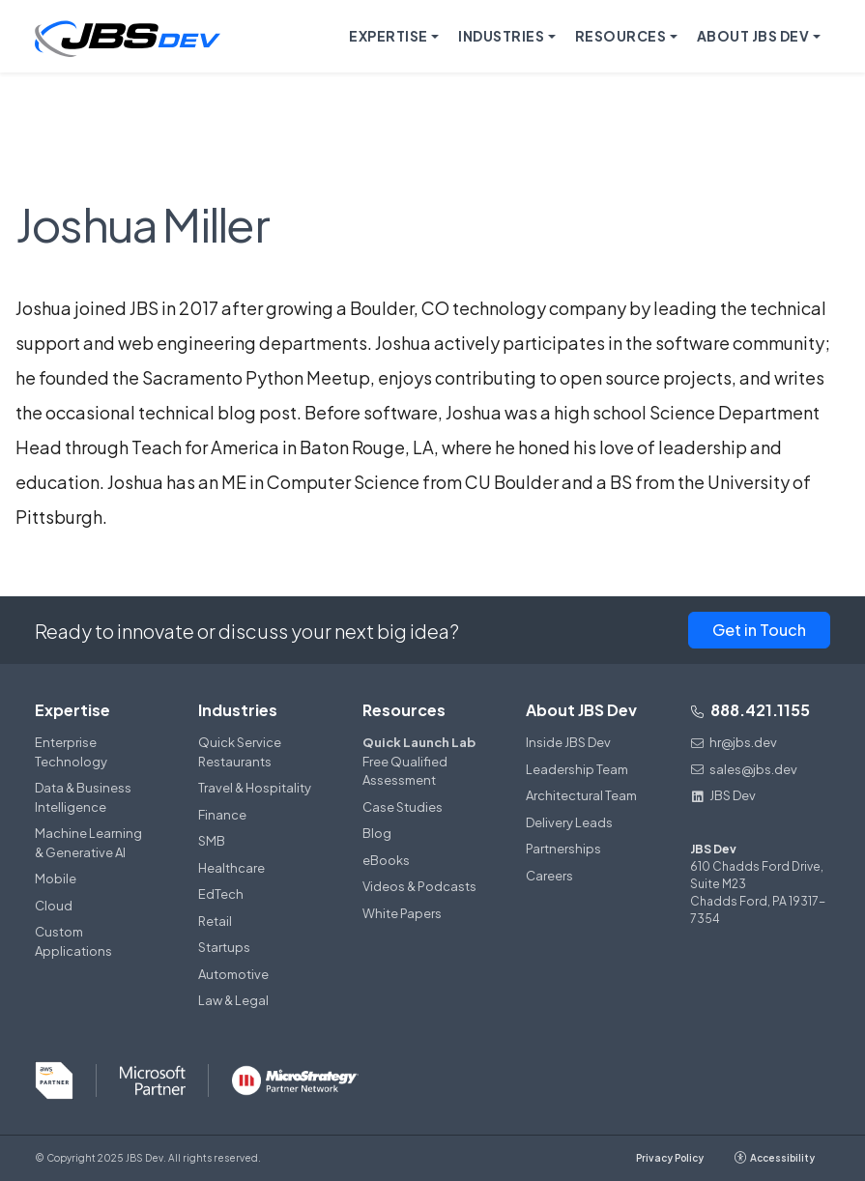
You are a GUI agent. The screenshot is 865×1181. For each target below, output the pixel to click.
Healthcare (231, 868)
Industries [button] (501, 35)
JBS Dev (723, 795)
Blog (376, 833)
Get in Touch (759, 629)
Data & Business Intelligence (83, 797)
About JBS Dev (581, 710)
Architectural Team (581, 795)
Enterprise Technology (71, 752)
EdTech (221, 894)
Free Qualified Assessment (420, 761)
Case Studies (402, 807)
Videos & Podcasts (419, 886)
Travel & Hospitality (254, 787)
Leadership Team (577, 769)
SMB (211, 841)
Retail (215, 921)
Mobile (55, 878)
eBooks (386, 860)
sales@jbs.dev (743, 769)
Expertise (72, 710)
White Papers (402, 913)
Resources (404, 710)
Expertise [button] (388, 35)
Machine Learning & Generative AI (88, 842)
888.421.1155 (750, 710)
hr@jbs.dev (733, 742)
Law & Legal (233, 1000)
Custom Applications (73, 941)
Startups (224, 947)
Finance (222, 814)
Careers (549, 875)
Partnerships (563, 848)
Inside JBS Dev (568, 742)
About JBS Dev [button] (753, 35)
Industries (237, 710)
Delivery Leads (569, 822)
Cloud (53, 905)
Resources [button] (621, 35)
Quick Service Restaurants (239, 752)
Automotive (233, 974)
